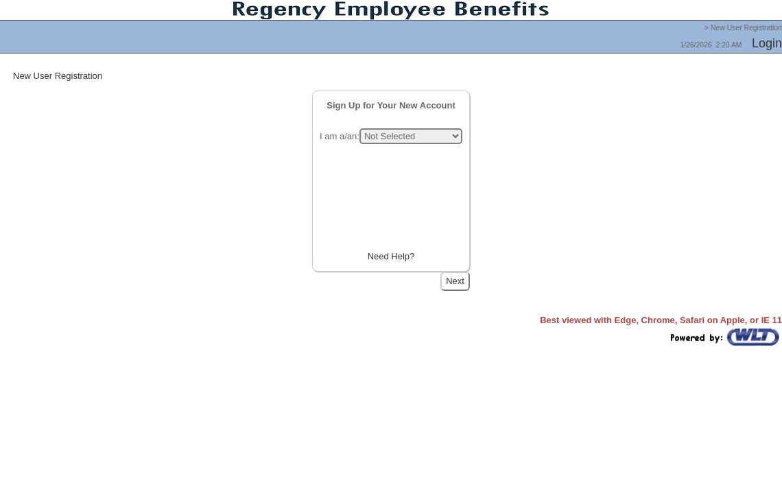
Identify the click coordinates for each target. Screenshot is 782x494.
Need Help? (391, 256)
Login (767, 43)
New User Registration (57, 76)
